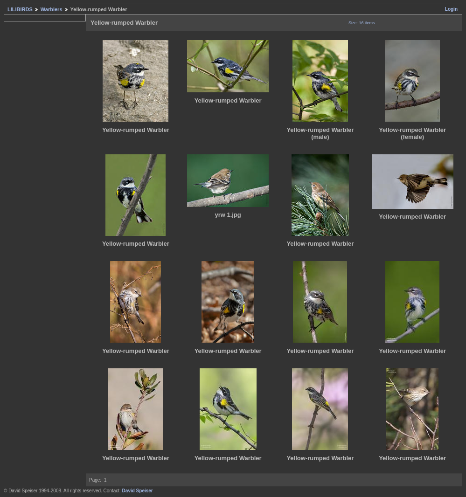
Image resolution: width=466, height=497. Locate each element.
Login (451, 9)
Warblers (52, 9)
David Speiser (137, 490)
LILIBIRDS (20, 9)
